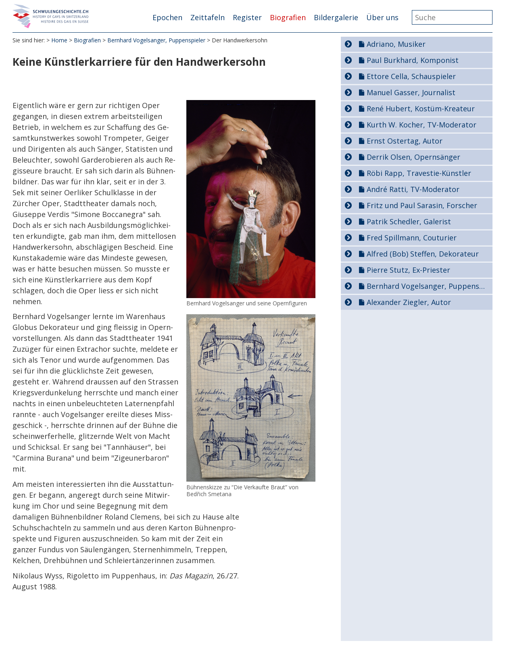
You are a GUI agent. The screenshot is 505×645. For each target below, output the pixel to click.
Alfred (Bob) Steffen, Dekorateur (423, 254)
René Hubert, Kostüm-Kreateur (421, 108)
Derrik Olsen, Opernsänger (413, 157)
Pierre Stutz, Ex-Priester (408, 270)
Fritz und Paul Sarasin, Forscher (422, 205)
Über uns (382, 17)
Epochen (167, 17)
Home (59, 40)
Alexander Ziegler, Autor (409, 302)
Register (247, 17)
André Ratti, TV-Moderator (413, 189)
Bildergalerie (336, 17)
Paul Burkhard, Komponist (413, 60)
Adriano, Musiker (396, 44)
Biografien (288, 17)
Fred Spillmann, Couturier (412, 237)
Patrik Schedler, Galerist (409, 221)
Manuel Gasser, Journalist (411, 92)
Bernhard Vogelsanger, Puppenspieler (156, 40)
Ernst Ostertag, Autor (404, 141)
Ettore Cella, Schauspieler (411, 76)
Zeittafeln (207, 17)
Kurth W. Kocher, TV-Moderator (421, 124)
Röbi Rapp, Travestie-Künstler (419, 173)
